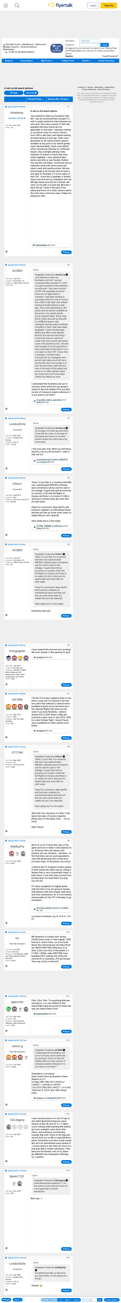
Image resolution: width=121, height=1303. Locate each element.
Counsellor (40, 400)
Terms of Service (103, 89)
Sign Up (108, 5)
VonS (55, 908)
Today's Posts (67, 61)
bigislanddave (41, 245)
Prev (53, 1300)
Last (77, 1300)
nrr (17, 938)
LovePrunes (57, 526)
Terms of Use (111, 48)
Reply (13, 93)
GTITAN (39, 526)
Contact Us (82, 87)
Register (69, 56)
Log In (93, 5)
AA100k (17, 699)
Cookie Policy (109, 87)
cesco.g (17, 1046)
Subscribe (31, 93)
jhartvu (49, 400)
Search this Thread (58, 99)
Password (69, 45)
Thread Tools (34, 99)
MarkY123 (17, 1176)
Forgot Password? (110, 56)
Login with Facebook (56, 48)
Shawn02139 (53, 1098)
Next (68, 1300)
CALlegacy (17, 1120)
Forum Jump (111, 1300)
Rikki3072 (63, 459)
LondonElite (17, 424)
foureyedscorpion (44, 459)
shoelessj (16, 112)
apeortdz (57, 400)
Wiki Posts (47, 61)
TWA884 (47, 526)
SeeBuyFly (17, 846)
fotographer (17, 651)
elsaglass (40, 657)
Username (69, 41)
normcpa (40, 908)
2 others (43, 462)
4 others (65, 908)
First (45, 1300)
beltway (48, 908)
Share (17, 1300)
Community (26, 61)
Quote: (36, 270)
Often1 (17, 484)
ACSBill (17, 270)
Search (86, 61)
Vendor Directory (106, 61)
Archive (90, 87)
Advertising (98, 87)
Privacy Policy (75, 51)
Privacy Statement (89, 89)
